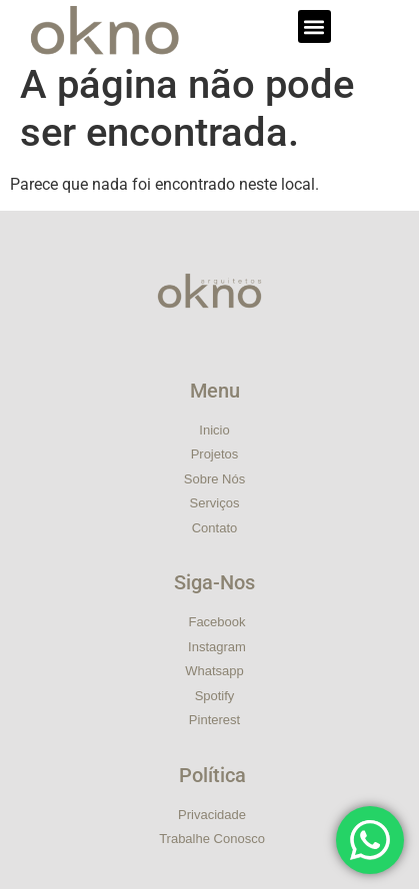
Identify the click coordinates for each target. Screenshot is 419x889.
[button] (314, 26)
